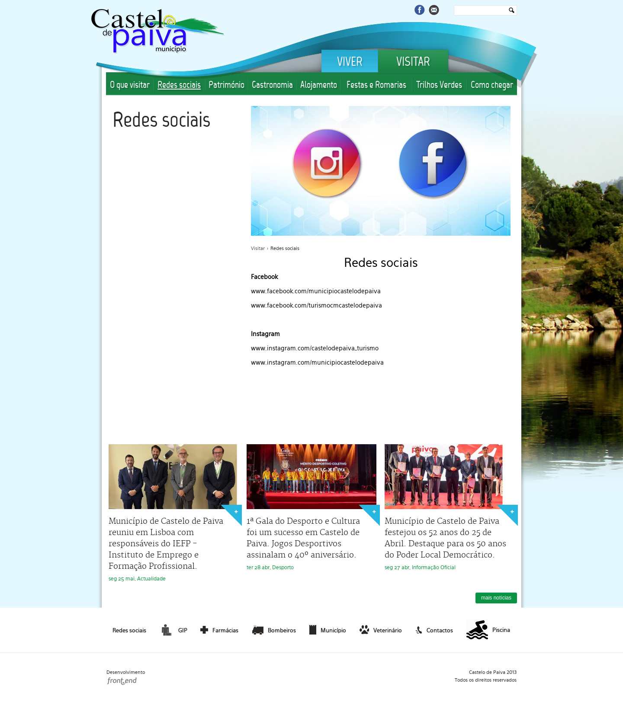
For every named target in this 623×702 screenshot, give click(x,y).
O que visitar (130, 85)
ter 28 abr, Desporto (311, 507)
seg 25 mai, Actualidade (173, 513)
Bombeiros (274, 630)
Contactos (434, 630)
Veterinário (381, 630)
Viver (350, 62)
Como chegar (492, 85)
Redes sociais (179, 85)
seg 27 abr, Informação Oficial (449, 507)
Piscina (488, 630)
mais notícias (496, 598)
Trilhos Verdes (439, 85)
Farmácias (219, 630)
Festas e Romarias (376, 85)
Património (226, 85)
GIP (173, 630)
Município (327, 630)
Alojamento (318, 85)
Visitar (413, 62)
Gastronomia (272, 85)
